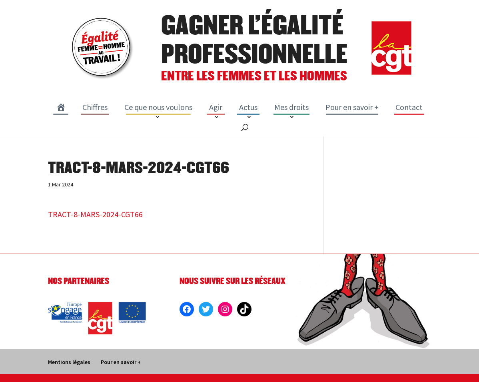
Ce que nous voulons (158, 107)
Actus (248, 107)
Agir (215, 107)
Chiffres (95, 107)
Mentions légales (69, 362)
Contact (409, 107)
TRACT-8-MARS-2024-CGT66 (95, 214)
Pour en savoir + (352, 107)
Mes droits (291, 107)
